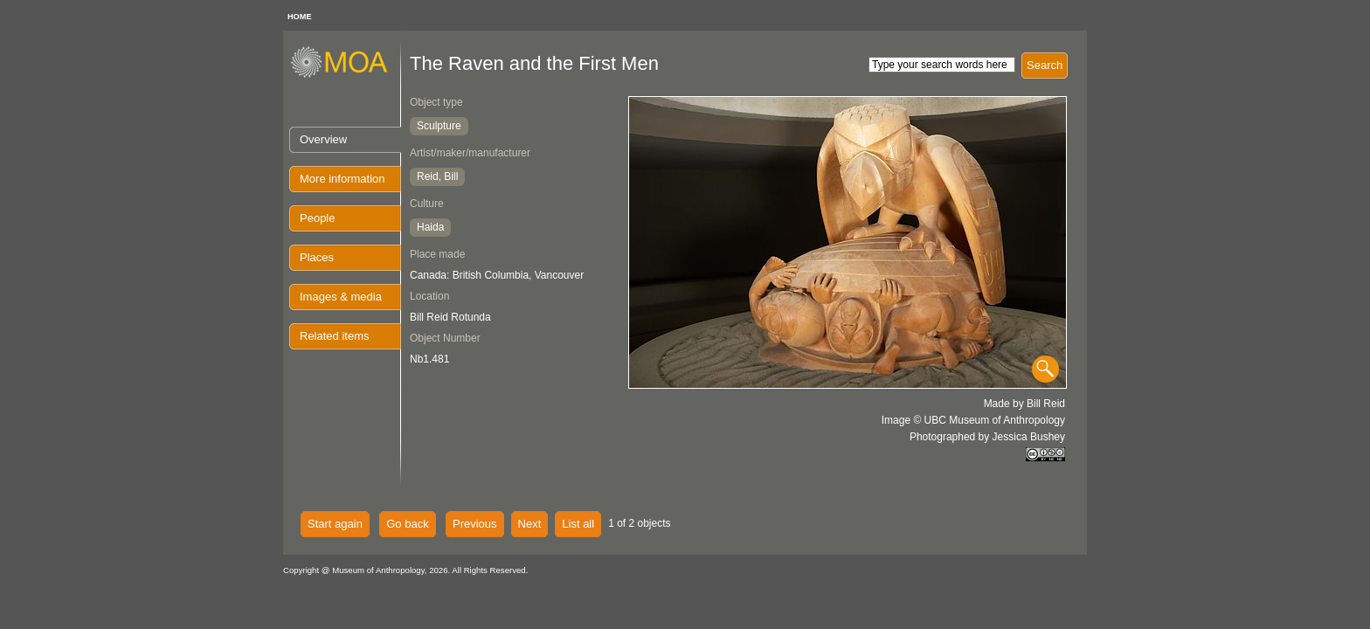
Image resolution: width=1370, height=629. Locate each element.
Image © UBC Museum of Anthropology (973, 420)
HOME (299, 16)
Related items (334, 335)
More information (342, 178)
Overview (323, 139)
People (317, 218)
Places (317, 257)
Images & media (341, 296)
